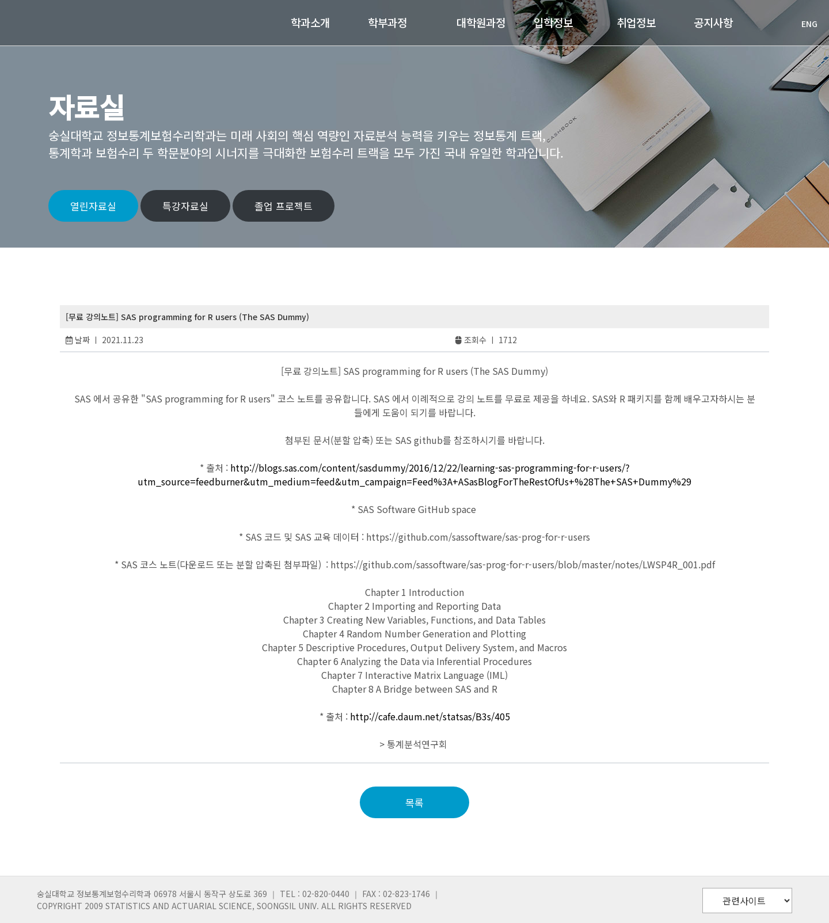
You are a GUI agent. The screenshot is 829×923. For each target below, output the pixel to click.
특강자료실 (185, 206)
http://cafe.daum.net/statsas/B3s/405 (430, 716)
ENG (803, 23)
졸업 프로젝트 (283, 206)
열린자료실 (93, 206)
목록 (414, 802)
